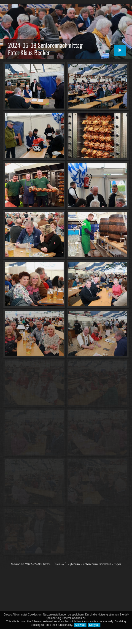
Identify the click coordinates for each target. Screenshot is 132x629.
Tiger (117, 564)
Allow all (80, 624)
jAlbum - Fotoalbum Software (90, 564)
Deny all (94, 624)
